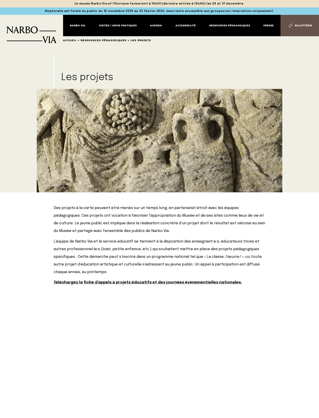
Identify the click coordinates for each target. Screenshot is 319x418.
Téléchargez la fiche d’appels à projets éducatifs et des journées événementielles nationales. (148, 282)
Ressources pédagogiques (229, 25)
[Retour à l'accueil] (31, 29)
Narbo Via (77, 25)
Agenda (156, 25)
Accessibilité (185, 25)
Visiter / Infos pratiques (118, 25)
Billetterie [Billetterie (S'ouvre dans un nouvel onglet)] (303, 25)
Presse (268, 25)
